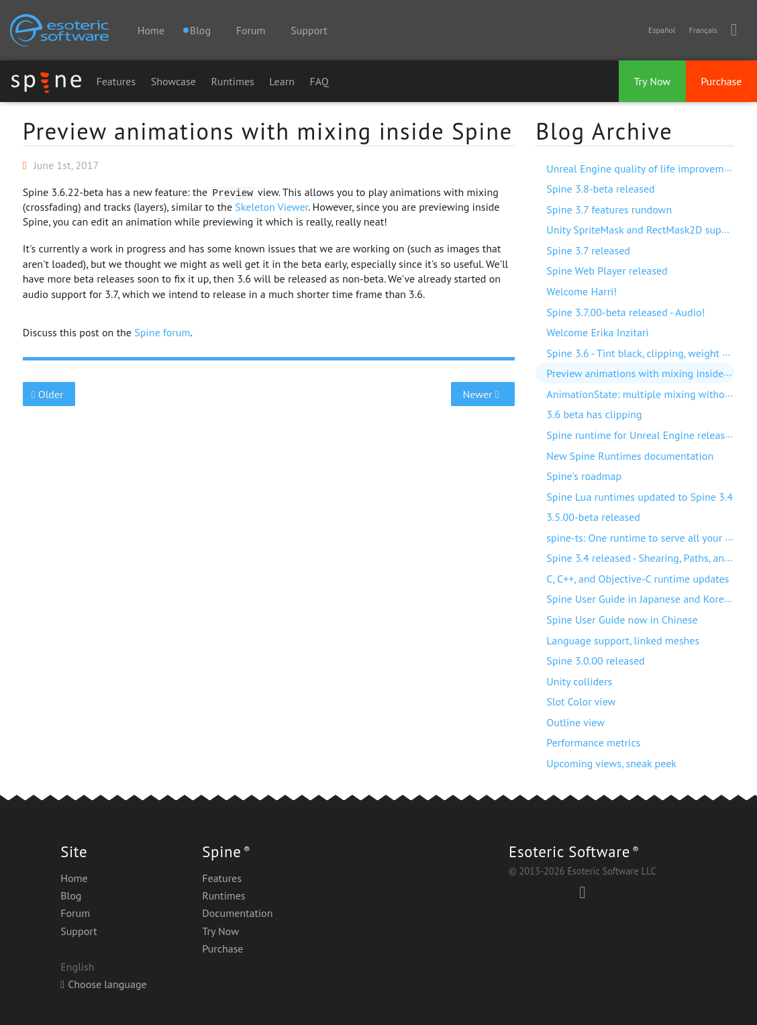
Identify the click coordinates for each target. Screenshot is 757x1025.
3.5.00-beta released (593, 517)
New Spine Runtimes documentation (629, 455)
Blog (70, 895)
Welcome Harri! (581, 291)
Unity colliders (579, 681)
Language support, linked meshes (622, 640)
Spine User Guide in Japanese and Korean (640, 598)
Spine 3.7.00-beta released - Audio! (625, 312)
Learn (282, 81)
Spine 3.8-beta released (600, 188)
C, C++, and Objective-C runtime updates (637, 578)
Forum (251, 30)
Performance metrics (593, 742)
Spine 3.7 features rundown (609, 209)
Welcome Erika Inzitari (597, 332)
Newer (483, 394)
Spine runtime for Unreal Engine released (641, 435)
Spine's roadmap (583, 476)
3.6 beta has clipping (594, 414)
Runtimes (232, 81)
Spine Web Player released (606, 270)
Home (151, 30)
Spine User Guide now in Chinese (621, 619)
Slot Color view (580, 701)
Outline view (575, 722)
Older (48, 394)
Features (116, 81)
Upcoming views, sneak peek (611, 763)
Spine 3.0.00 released (595, 660)
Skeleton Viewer (271, 206)
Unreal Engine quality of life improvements (644, 168)
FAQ (318, 81)
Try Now (652, 81)
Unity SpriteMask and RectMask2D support (643, 229)
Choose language (103, 984)
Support (309, 30)
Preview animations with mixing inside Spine (268, 131)
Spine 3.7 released (588, 250)
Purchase (721, 81)
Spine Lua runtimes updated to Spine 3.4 (639, 496)
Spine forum (162, 332)
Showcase (173, 81)
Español (661, 30)
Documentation (237, 913)
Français (703, 30)
